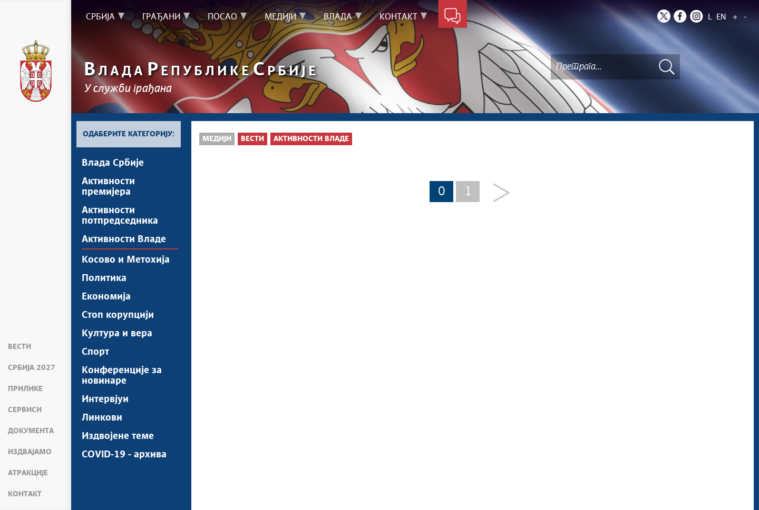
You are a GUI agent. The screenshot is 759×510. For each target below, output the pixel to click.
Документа (31, 431)
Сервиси (25, 410)
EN (721, 17)
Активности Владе (124, 239)
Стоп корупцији (118, 315)
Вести (19, 347)
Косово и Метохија (126, 260)
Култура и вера (117, 333)
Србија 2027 (31, 368)
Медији (216, 139)
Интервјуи (105, 399)
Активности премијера (108, 187)
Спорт (95, 352)
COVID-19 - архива (124, 454)
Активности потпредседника (120, 216)
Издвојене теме (118, 436)
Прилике (25, 389)
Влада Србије (113, 163)
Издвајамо (30, 452)
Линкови (102, 418)
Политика (104, 278)
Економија (106, 297)
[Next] (497, 193)
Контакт (25, 494)
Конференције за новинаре (122, 376)
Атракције (28, 473)
